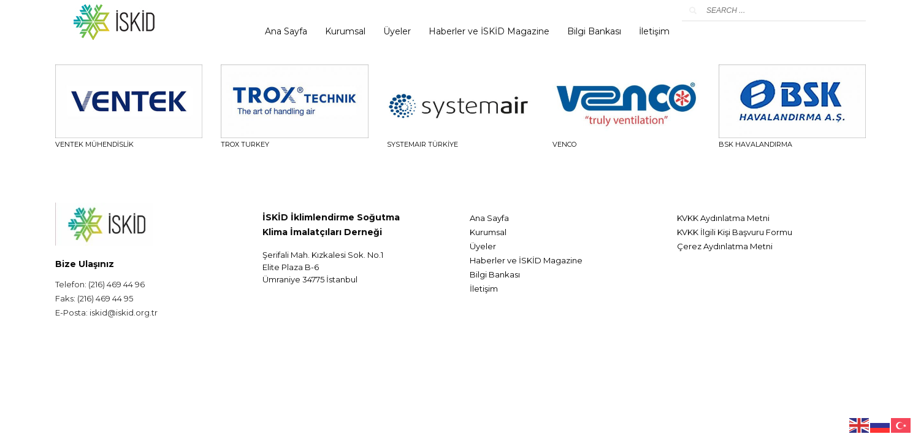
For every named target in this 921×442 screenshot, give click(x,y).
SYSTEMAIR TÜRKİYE (422, 144)
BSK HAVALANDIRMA (755, 144)
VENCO (564, 144)
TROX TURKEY (245, 144)
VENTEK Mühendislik (94, 144)
